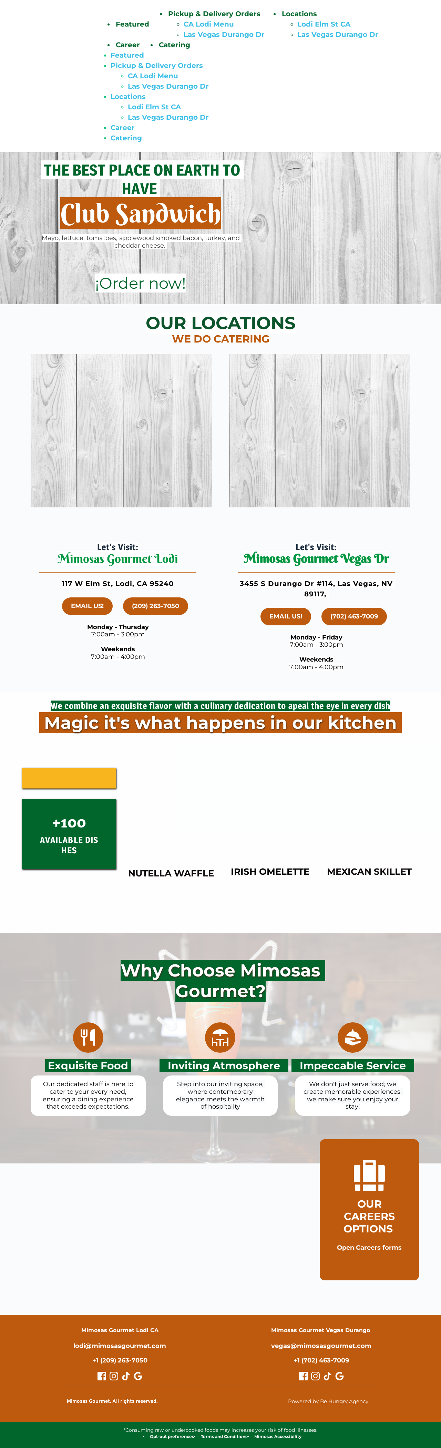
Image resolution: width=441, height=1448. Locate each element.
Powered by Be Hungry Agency (328, 1401)
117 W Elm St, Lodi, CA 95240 (117, 583)
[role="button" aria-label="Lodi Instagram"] (114, 1375)
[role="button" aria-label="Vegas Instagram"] (315, 1375)
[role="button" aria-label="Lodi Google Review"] (138, 1375)
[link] (140, 283)
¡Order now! (140, 283)
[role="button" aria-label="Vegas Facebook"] (303, 1375)
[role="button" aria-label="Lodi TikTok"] (126, 1375)
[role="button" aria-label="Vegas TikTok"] (327, 1375)
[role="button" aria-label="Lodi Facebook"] (102, 1375)
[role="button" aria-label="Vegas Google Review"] (339, 1375)
